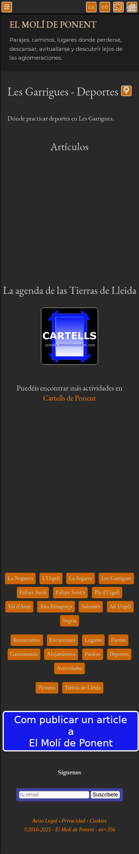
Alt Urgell (120, 606)
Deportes (119, 654)
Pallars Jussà (33, 592)
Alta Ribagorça (56, 606)
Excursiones (62, 640)
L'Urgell (51, 578)
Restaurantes (26, 640)
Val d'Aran (19, 606)
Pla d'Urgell (107, 592)
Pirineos (47, 688)
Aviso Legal (45, 821)
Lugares (93, 640)
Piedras (92, 654)
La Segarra (80, 578)
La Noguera (20, 578)
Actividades (69, 668)
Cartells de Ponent (69, 398)
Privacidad (74, 821)
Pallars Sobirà (70, 592)
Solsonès (90, 606)
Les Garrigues (116, 578)
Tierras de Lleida (83, 688)
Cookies (98, 821)
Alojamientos (61, 654)
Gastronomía (24, 654)
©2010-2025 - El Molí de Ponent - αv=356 (69, 830)
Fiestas (118, 640)
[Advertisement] (69, 217)
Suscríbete (105, 795)
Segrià (69, 621)
